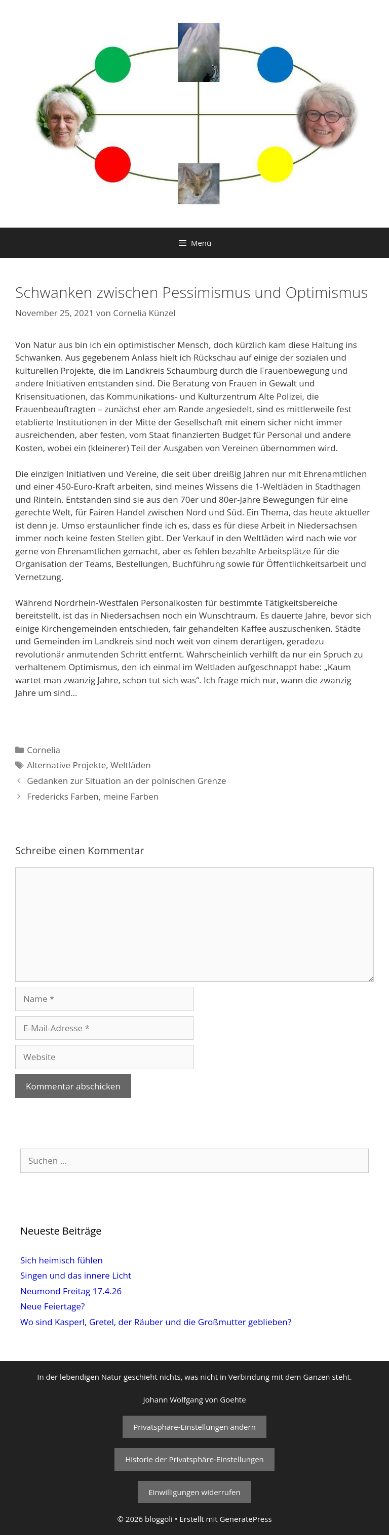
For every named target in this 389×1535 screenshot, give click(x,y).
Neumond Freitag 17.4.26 (71, 1291)
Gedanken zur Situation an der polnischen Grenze (126, 780)
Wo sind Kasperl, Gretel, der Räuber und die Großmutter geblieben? (155, 1322)
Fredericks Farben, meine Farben (93, 796)
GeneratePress (245, 1519)
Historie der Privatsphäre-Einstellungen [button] (194, 1459)
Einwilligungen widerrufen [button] (194, 1492)
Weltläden (130, 765)
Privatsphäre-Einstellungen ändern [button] (194, 1427)
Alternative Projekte (66, 765)
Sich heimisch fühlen (61, 1260)
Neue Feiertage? (52, 1306)
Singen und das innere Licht (75, 1275)
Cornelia (43, 750)
